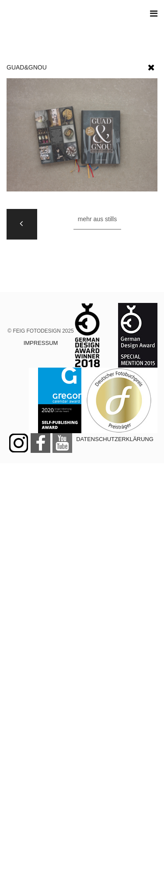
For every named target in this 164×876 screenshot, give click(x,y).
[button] (151, 65)
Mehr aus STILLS (97, 219)
